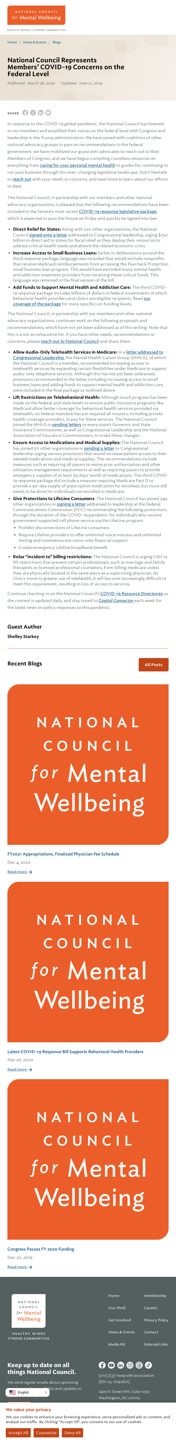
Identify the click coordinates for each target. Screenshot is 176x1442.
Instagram (129, 1365)
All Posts (154, 664)
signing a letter (71, 504)
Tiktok (148, 1365)
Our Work (117, 1308)
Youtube (111, 1365)
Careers (150, 1308)
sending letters (66, 424)
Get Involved (119, 1320)
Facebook (102, 1365)
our (147, 298)
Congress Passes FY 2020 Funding (88, 1253)
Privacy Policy (156, 1320)
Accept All (18, 1432)
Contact (151, 1332)
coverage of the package (37, 304)
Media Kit (116, 1344)
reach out (22, 179)
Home (12, 42)
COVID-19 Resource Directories (131, 593)
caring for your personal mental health (77, 165)
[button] (27, 1392)
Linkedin (120, 1365)
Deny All (72, 1432)
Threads (139, 1365)
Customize (46, 1432)
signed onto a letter (48, 235)
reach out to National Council (70, 341)
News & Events (34, 42)
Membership (155, 1295)
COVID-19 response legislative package (118, 211)
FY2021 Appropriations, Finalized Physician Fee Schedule (88, 858)
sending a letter (99, 448)
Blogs (57, 42)
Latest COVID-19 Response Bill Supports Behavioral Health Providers (88, 1056)
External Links (156, 1344)
